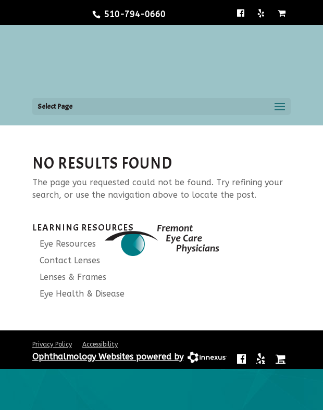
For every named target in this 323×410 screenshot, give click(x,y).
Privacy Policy (52, 344)
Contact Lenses (66, 260)
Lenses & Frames (69, 277)
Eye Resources (64, 244)
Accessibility (100, 344)
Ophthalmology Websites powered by (107, 357)
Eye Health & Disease (78, 294)
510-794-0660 (135, 14)
